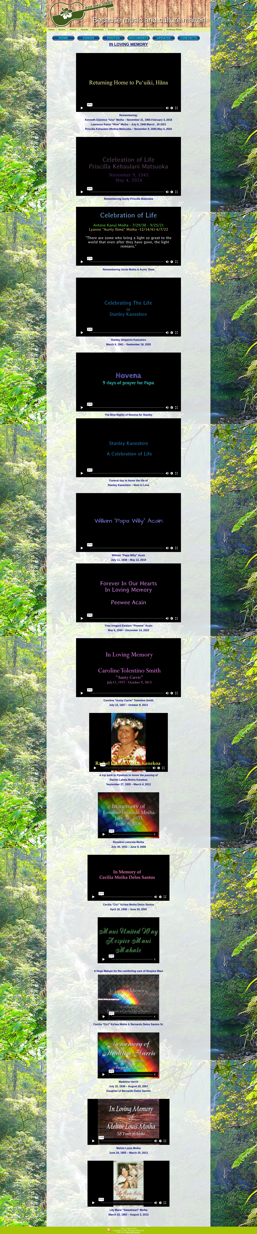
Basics (62, 29)
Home (51, 29)
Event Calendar (127, 29)
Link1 (123, 1228)
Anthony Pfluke (174, 29)
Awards (84, 29)
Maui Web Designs (133, 1232)
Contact (112, 29)
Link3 (134, 1228)
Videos (72, 29)
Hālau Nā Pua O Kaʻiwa (150, 29)
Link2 (128, 1228)
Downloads (98, 29)
